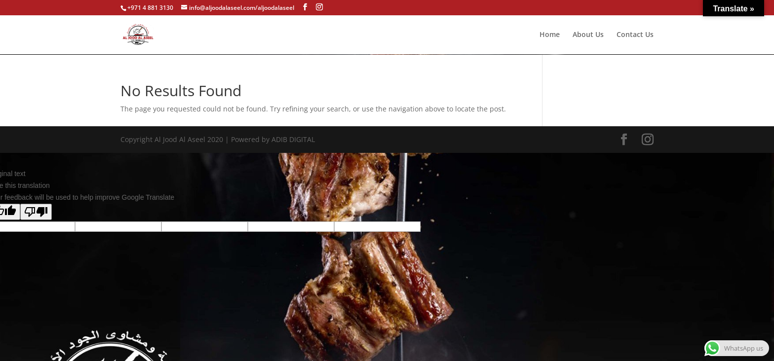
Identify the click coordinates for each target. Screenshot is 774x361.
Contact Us (635, 35)
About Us (588, 35)
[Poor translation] (36, 212)
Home (550, 35)
